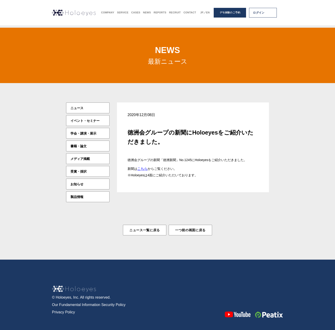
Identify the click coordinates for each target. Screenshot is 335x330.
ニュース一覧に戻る (144, 230)
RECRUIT (175, 14)
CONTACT (189, 14)
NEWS (147, 14)
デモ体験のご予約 (230, 13)
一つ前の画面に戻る (190, 230)
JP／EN (205, 14)
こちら (142, 169)
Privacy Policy (63, 312)
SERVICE (122, 14)
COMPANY (107, 14)
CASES (135, 14)
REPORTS (160, 14)
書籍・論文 (78, 146)
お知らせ (76, 184)
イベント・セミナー (85, 121)
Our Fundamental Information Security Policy (88, 304)
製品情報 (76, 197)
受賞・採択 (78, 171)
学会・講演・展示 (83, 133)
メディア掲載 (80, 159)
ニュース (76, 108)
